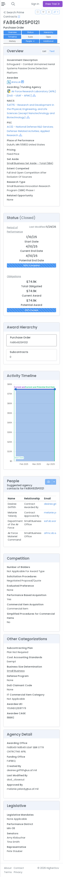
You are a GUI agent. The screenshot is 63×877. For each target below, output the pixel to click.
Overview (12, 32)
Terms (8, 872)
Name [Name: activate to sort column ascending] (11, 498)
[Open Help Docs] (19, 16)
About (8, 868)
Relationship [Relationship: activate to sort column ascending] (32, 498)
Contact (19, 868)
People (30, 41)
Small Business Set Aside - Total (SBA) (30, 163)
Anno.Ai (15, 82)
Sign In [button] (35, 4)
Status (30, 32)
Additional (48, 41)
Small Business (16, 671)
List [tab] (44, 51)
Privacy (18, 872)
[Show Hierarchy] (34, 95)
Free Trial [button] (53, 4)
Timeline (12, 37)
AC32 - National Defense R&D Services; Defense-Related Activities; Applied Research (30, 131)
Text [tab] (52, 51)
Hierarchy (48, 32)
